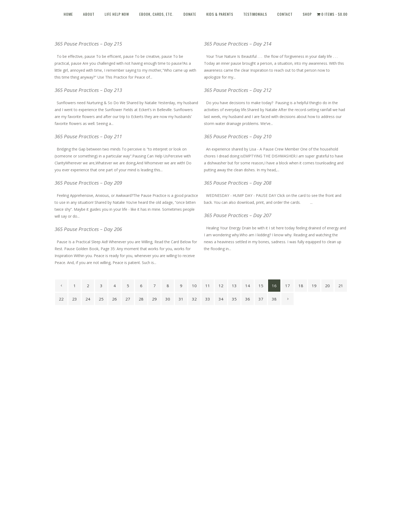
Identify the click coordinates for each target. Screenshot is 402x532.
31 (181, 299)
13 (234, 285)
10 (194, 285)
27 (127, 299)
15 (261, 285)
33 (207, 299)
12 (221, 285)
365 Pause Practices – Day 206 (88, 229)
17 (287, 285)
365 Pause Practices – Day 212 (237, 90)
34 (221, 299)
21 (340, 285)
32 (194, 299)
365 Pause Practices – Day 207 (237, 215)
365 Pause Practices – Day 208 (237, 182)
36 (247, 299)
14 (247, 285)
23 (74, 299)
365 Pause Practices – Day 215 (88, 43)
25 (101, 299)
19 (314, 285)
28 (141, 299)
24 (87, 299)
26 (114, 299)
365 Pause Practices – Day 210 (237, 136)
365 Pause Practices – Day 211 (88, 136)
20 (327, 285)
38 (274, 299)
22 (61, 299)
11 (207, 285)
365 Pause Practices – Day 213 (88, 90)
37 (261, 299)
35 (234, 299)
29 (154, 299)
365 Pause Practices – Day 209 (88, 182)
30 (167, 299)
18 (300, 285)
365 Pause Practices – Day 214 (237, 43)
